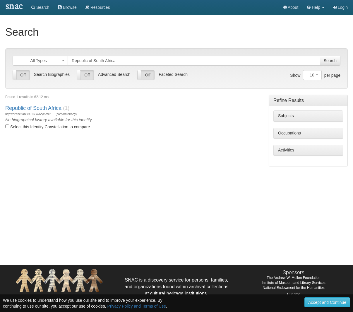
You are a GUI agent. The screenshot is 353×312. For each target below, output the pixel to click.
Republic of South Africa (33, 108)
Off (22, 75)
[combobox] (40, 61)
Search (40, 7)
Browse (67, 7)
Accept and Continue (327, 302)
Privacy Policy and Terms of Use (136, 306)
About (291, 7)
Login (340, 7)
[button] (316, 7)
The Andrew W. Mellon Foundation (293, 278)
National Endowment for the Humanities (293, 288)
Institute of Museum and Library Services (293, 283)
